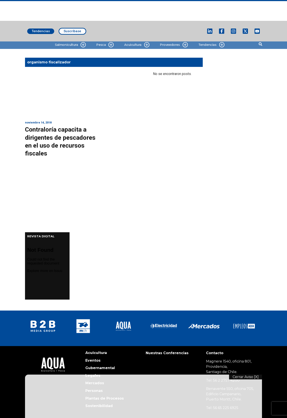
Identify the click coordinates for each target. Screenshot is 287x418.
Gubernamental (100, 368)
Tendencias (211, 45)
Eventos (92, 360)
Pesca (105, 45)
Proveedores (174, 45)
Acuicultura (136, 45)
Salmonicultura (70, 45)
